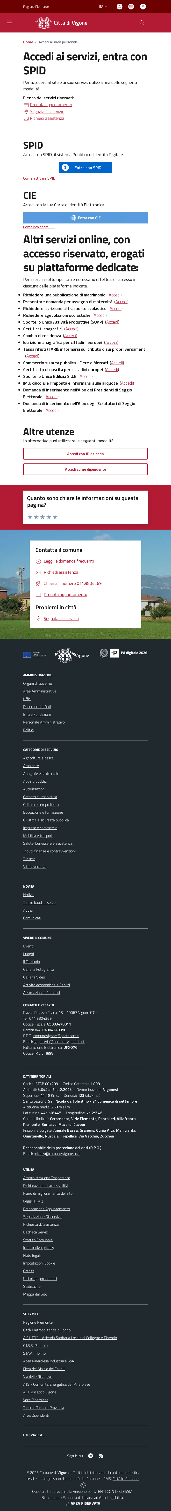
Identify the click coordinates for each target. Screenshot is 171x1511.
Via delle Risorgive (37, 1376)
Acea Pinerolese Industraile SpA (48, 1361)
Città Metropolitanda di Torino (47, 1330)
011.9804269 (40, 1018)
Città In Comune (126, 1478)
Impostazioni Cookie (39, 1263)
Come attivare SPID (39, 178)
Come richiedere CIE (39, 227)
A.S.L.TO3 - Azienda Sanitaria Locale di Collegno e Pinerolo (70, 1338)
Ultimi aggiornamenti (40, 1278)
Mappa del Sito (35, 1294)
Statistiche (32, 1286)
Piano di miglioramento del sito (47, 1193)
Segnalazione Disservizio (42, 1216)
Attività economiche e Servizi (46, 985)
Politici (28, 730)
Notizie (28, 895)
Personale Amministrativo (44, 722)
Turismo (29, 859)
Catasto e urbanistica (40, 797)
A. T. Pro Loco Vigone (39, 1392)
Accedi (115, 295)
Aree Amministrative (39, 691)
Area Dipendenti (36, 1415)
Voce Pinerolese (35, 1400)
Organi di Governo (37, 683)
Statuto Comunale (38, 1240)
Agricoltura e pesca (38, 758)
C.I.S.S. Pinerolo (35, 1345)
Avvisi (28, 910)
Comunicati (32, 918)
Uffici (27, 699)
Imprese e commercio (40, 828)
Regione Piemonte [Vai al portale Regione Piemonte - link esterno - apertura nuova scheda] (36, 6)
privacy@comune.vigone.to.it (57, 1153)
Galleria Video (34, 977)
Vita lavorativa (34, 866)
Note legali (32, 1255)
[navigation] (10, 22)
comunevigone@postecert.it (56, 1036)
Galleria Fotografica (38, 969)
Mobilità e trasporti (38, 835)
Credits (28, 1271)
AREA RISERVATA (82, 1503)
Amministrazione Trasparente (46, 1178)
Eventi (28, 946)
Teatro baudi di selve (39, 902)
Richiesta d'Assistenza (41, 1224)
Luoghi (28, 954)
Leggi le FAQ (33, 1201)
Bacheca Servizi (35, 1232)
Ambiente (31, 766)
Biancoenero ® (53, 1497)
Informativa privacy (38, 1247)
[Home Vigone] (60, 23)
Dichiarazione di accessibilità (45, 1185)
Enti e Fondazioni (37, 714)
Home (28, 42)
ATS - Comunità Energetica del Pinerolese (56, 1384)
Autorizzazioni (34, 789)
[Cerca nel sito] (142, 23)
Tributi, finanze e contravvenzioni (49, 851)
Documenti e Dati (37, 706)
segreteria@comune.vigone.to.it (59, 1041)
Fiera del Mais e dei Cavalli (44, 1369)
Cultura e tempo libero (41, 804)
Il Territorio (31, 961)
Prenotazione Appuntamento (46, 1209)
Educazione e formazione (43, 812)
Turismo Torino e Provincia (43, 1407)
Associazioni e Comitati (41, 992)
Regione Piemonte (38, 1322)
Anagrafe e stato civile (41, 773)
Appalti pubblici (35, 781)
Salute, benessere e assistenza (47, 843)
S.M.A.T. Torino (34, 1353)
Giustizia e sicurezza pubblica (46, 820)
